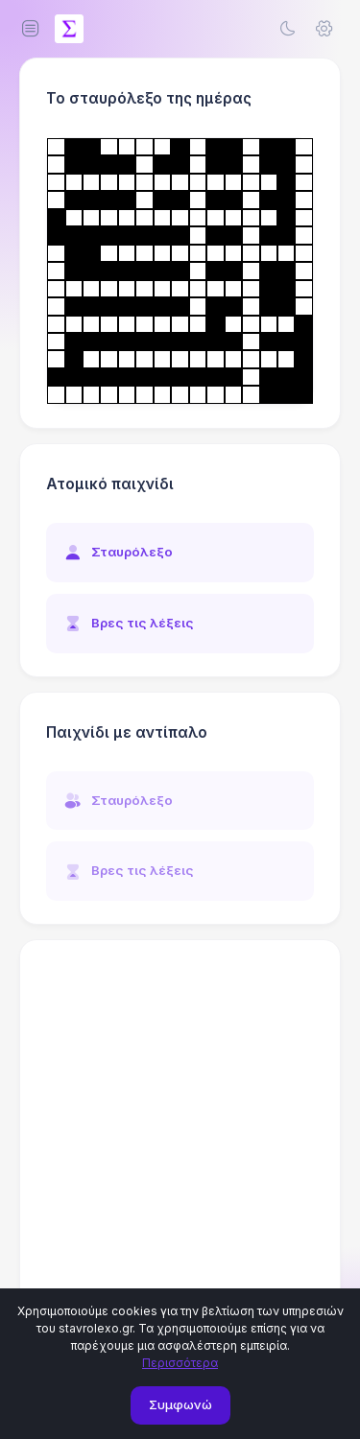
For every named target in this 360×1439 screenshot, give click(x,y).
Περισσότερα (180, 1363)
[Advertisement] (180, 1143)
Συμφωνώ (180, 1404)
